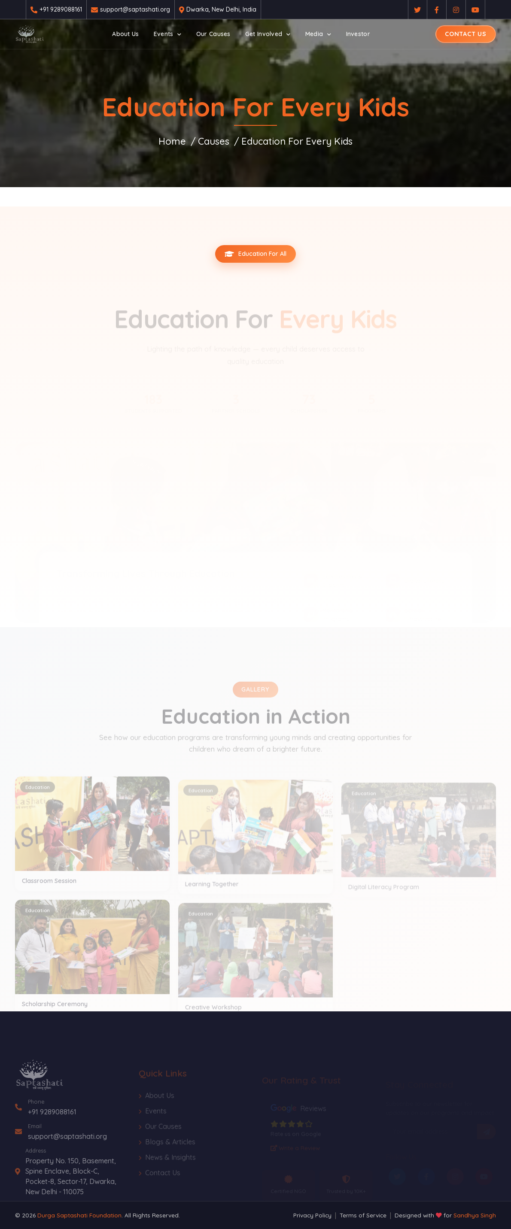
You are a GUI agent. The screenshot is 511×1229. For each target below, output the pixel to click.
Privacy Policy (312, 1215)
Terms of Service (363, 1215)
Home (172, 141)
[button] (168, 34)
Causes (213, 141)
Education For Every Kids (297, 141)
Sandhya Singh (474, 1215)
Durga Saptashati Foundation (79, 1215)
